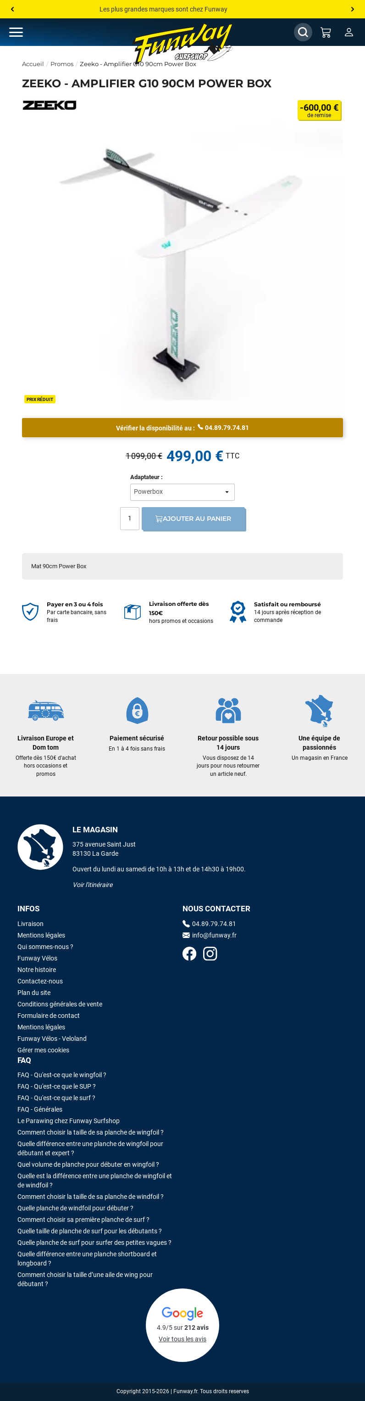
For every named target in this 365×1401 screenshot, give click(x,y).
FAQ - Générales (39, 1109)
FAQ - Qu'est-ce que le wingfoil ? (61, 1075)
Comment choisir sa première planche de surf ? (83, 1219)
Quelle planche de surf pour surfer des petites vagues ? (94, 1242)
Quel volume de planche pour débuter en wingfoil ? (88, 1164)
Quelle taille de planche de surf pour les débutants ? (89, 1231)
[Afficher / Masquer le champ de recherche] (303, 32)
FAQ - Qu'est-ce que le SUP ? (56, 1086)
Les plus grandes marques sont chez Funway (163, 9)
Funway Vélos (37, 958)
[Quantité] (129, 518)
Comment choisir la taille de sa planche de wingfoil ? (90, 1132)
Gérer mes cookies (43, 1050)
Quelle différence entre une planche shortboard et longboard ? (87, 1258)
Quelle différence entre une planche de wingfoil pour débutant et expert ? (90, 1148)
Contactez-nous (40, 981)
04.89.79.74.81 (223, 427)
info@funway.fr (209, 935)
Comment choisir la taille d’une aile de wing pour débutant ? (85, 1279)
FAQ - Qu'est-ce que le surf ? (56, 1098)
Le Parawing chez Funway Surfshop (68, 1120)
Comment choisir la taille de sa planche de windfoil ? (90, 1196)
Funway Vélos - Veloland (52, 1038)
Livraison (30, 923)
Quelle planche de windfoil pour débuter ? (75, 1208)
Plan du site (33, 992)
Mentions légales (41, 935)
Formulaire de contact (48, 1015)
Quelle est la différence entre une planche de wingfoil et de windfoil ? (94, 1180)
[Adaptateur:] (182, 492)
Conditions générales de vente (59, 1004)
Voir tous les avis (182, 1339)
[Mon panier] (326, 32)
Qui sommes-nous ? (45, 946)
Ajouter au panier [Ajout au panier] (193, 518)
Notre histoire (36, 969)
